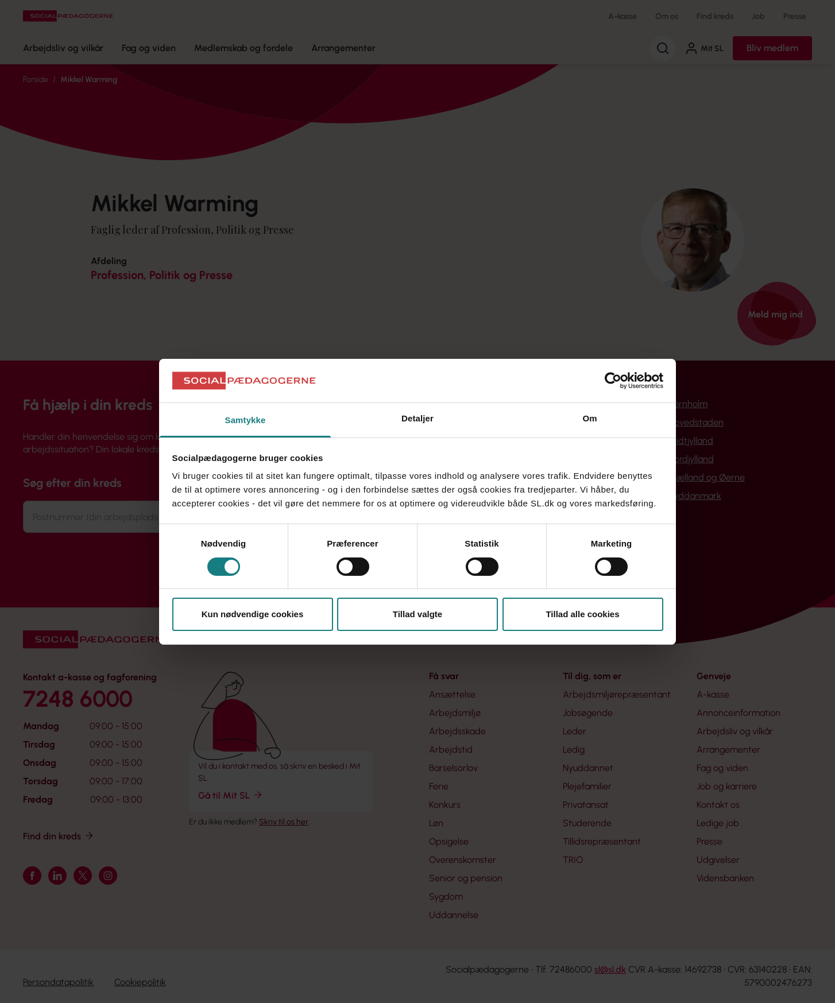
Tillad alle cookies (582, 614)
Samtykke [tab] (245, 420)
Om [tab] (589, 418)
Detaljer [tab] (417, 418)
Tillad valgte (417, 614)
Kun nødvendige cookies (253, 614)
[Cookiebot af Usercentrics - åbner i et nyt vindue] (613, 380)
